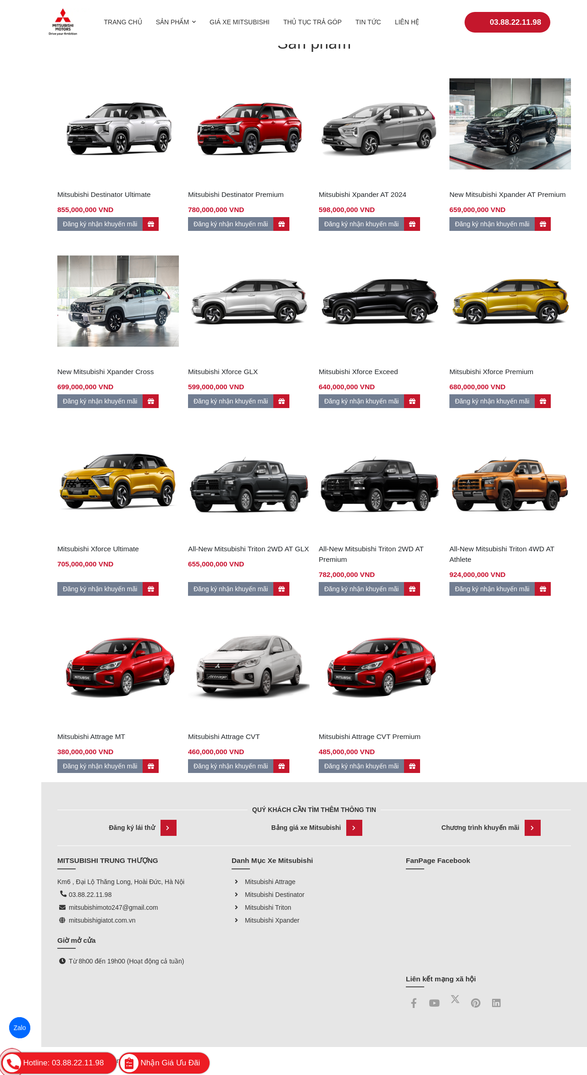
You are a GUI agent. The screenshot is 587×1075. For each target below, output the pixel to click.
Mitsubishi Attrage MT (91, 736)
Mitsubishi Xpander (265, 920)
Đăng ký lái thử (142, 828)
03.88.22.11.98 (507, 16)
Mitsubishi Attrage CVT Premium (370, 736)
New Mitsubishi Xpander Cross (105, 371)
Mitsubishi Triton (261, 907)
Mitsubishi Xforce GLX (223, 371)
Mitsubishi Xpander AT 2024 (362, 194)
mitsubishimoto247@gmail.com (113, 907)
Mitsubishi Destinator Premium (236, 194)
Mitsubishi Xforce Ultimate (98, 549)
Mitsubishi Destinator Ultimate (104, 194)
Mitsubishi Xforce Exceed (358, 371)
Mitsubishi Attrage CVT (224, 736)
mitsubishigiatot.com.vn (102, 920)
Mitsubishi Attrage (263, 881)
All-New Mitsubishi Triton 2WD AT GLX (248, 549)
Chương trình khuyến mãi (491, 828)
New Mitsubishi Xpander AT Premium (507, 194)
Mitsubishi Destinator (268, 894)
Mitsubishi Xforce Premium (491, 371)
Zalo (19, 1027)
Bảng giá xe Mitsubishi (317, 828)
